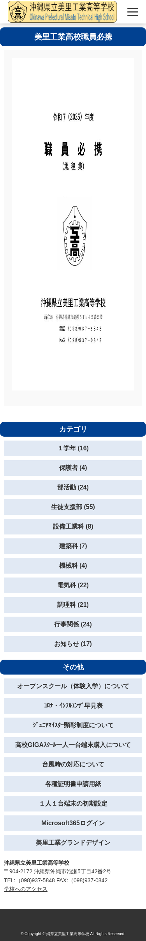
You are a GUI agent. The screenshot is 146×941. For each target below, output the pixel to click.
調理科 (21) (73, 604)
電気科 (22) (73, 585)
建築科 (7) (73, 546)
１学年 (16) (73, 448)
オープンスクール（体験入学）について (73, 686)
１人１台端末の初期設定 (73, 803)
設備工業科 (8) (73, 526)
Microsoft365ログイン (73, 823)
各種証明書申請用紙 (73, 784)
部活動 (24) (73, 487)
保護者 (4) (73, 467)
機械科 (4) (73, 565)
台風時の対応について (73, 764)
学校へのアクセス (25, 889)
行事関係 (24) (73, 624)
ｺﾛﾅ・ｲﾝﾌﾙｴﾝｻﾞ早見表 (73, 705)
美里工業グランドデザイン (73, 842)
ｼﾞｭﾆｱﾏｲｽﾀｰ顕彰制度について (73, 725)
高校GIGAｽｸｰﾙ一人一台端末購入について (73, 744)
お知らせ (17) (73, 644)
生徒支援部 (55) (73, 507)
